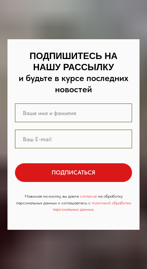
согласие (88, 196)
